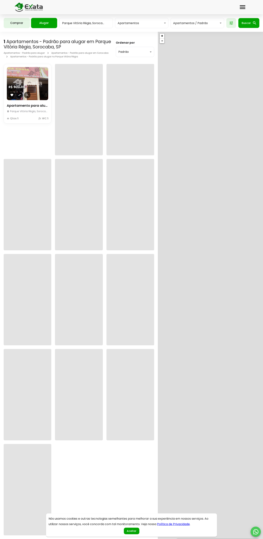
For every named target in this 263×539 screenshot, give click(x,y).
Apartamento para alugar (27, 105)
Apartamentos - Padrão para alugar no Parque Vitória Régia (44, 56)
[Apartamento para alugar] (27, 110)
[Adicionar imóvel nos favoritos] (12, 95)
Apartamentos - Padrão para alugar (24, 52)
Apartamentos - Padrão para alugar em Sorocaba (79, 52)
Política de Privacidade (173, 524)
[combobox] (86, 23)
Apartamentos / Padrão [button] (190, 23)
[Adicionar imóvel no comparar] (19, 95)
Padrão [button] (123, 52)
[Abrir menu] (242, 7)
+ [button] (162, 36)
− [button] (162, 41)
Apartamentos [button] (128, 23)
